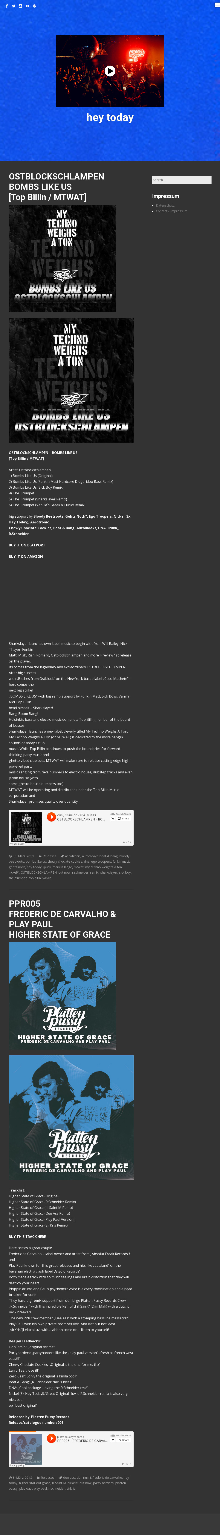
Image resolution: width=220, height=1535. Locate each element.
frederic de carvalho (107, 1477)
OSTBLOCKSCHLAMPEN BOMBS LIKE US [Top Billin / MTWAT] (56, 187)
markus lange (62, 867)
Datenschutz (165, 205)
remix (94, 872)
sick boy (125, 872)
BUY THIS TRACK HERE (27, 1236)
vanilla (47, 878)
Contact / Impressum (171, 211)
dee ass (69, 1477)
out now (64, 872)
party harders (103, 1483)
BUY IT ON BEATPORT (27, 545)
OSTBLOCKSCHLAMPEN (39, 872)
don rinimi (84, 1477)
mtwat (79, 867)
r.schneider (80, 872)
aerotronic (72, 856)
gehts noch (17, 867)
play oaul (25, 1488)
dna (86, 861)
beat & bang (108, 856)
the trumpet (18, 878)
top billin (35, 878)
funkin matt (121, 861)
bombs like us (36, 861)
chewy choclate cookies (65, 861)
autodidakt (90, 856)
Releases (50, 856)
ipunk (47, 867)
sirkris (71, 1488)
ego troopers (101, 861)
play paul (40, 1488)
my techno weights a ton (103, 867)
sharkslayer (108, 872)
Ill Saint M (59, 1483)
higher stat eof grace (34, 1483)
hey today (34, 867)
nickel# (14, 872)
